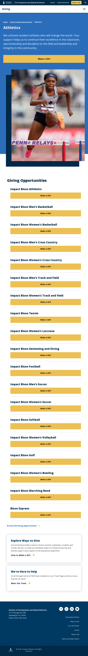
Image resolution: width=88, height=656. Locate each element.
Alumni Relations (63, 3)
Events (52, 3)
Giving (6, 9)
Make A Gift (76, 3)
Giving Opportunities (72, 617)
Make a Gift (45, 195)
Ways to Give (74, 622)
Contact (76, 630)
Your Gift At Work (73, 626)
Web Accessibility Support (70, 639)
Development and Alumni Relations (30, 3)
